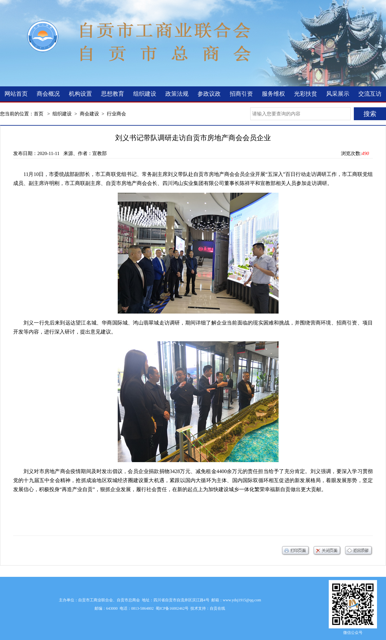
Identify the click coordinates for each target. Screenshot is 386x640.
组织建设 (144, 94)
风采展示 (337, 94)
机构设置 (80, 94)
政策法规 (176, 94)
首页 (38, 113)
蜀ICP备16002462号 (172, 608)
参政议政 (209, 94)
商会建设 (89, 113)
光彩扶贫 (305, 94)
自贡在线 (217, 608)
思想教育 (112, 94)
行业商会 (116, 113)
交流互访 (369, 94)
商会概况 (48, 94)
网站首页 (16, 94)
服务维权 (273, 94)
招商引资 (241, 94)
